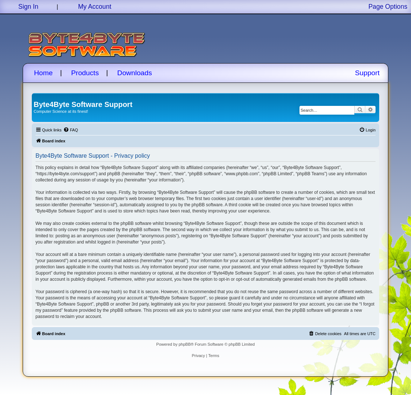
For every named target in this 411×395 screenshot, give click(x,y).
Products (85, 73)
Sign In (28, 6)
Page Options (387, 6)
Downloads (134, 73)
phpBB (184, 344)
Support (367, 73)
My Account (94, 6)
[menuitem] (70, 130)
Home (43, 73)
